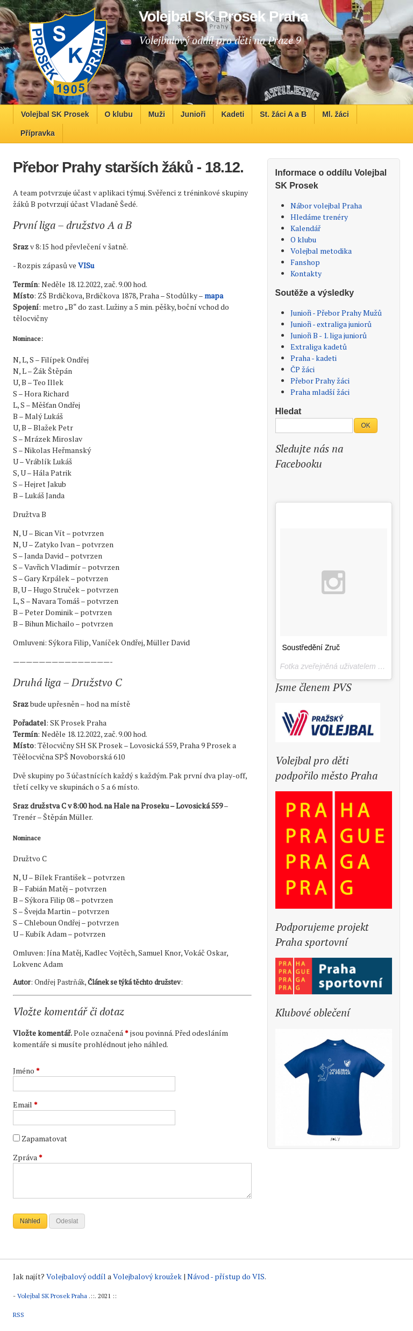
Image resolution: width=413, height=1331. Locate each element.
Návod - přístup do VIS (226, 1276)
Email (25, 1104)
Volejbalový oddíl (76, 1276)
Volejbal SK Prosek (55, 114)
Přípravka (37, 133)
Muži (156, 114)
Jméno (26, 1070)
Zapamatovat (44, 1138)
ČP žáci (302, 369)
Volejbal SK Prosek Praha (52, 1296)
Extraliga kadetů (318, 347)
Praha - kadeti (313, 358)
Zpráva (27, 1157)
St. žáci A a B (283, 114)
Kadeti (232, 114)
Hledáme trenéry (319, 217)
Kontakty (306, 273)
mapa (213, 295)
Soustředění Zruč (311, 647)
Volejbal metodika (321, 251)
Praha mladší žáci (320, 392)
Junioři (193, 114)
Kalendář (305, 228)
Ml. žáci (335, 114)
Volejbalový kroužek (147, 1276)
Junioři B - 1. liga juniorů (328, 335)
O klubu (119, 114)
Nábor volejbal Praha (326, 205)
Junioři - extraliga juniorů (331, 324)
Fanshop (305, 262)
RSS (18, 1315)
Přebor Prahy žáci (320, 380)
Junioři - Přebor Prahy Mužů (336, 313)
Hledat (288, 411)
